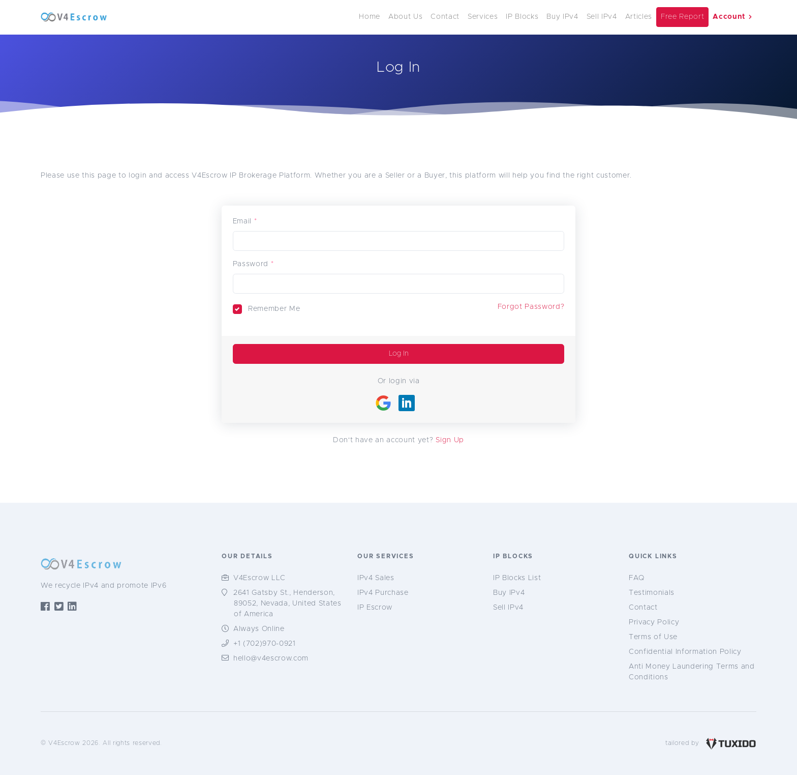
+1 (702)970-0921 (264, 643)
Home (369, 16)
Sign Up (450, 440)
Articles (638, 16)
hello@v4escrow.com (271, 658)
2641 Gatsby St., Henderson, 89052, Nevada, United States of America (287, 603)
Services (483, 16)
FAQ (637, 578)
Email (242, 221)
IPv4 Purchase (383, 592)
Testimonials (652, 592)
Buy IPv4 (562, 16)
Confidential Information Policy (685, 651)
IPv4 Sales (375, 578)
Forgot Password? (531, 306)
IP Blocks (522, 16)
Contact (445, 16)
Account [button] (732, 16)
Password (250, 264)
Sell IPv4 (602, 16)
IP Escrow (374, 607)
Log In (399, 353)
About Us (405, 16)
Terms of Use (653, 637)
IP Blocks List (517, 578)
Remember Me (274, 308)
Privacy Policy (654, 622)
